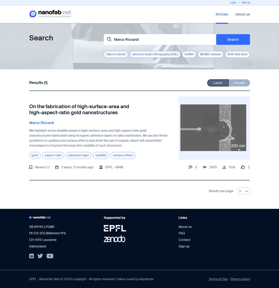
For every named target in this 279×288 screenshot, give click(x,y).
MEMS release (210, 54)
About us (242, 14)
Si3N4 (189, 54)
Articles (222, 14)
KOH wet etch (237, 54)
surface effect (123, 155)
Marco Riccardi (41, 122)
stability (100, 155)
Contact (184, 240)
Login (233, 2)
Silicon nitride (116, 54)
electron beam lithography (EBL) (155, 54)
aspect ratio (53, 155)
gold (35, 155)
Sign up (246, 2)
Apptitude (146, 279)
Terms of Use (218, 279)
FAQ (182, 233)
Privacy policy (240, 279)
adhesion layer (78, 155)
